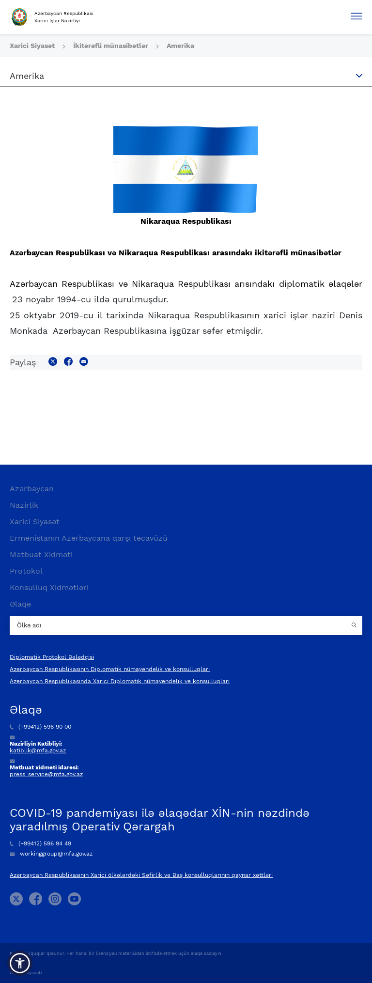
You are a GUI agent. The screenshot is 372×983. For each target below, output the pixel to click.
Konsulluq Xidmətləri (49, 587)
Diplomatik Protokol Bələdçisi (52, 657)
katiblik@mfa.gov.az (38, 750)
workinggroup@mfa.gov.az (51, 853)
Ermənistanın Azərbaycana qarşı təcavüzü (89, 538)
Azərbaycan (32, 488)
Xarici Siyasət (33, 45)
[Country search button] (355, 625)
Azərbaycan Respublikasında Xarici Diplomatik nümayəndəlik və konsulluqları (120, 681)
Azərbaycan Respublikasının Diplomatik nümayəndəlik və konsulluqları (110, 669)
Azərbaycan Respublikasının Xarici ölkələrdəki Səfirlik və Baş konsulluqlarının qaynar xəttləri (141, 875)
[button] (20, 963)
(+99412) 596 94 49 (40, 843)
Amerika (180, 45)
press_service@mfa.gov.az (46, 774)
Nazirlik (24, 505)
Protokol (26, 571)
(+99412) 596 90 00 (40, 726)
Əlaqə (20, 604)
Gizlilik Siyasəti (26, 972)
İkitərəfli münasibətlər (111, 45)
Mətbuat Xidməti (41, 554)
